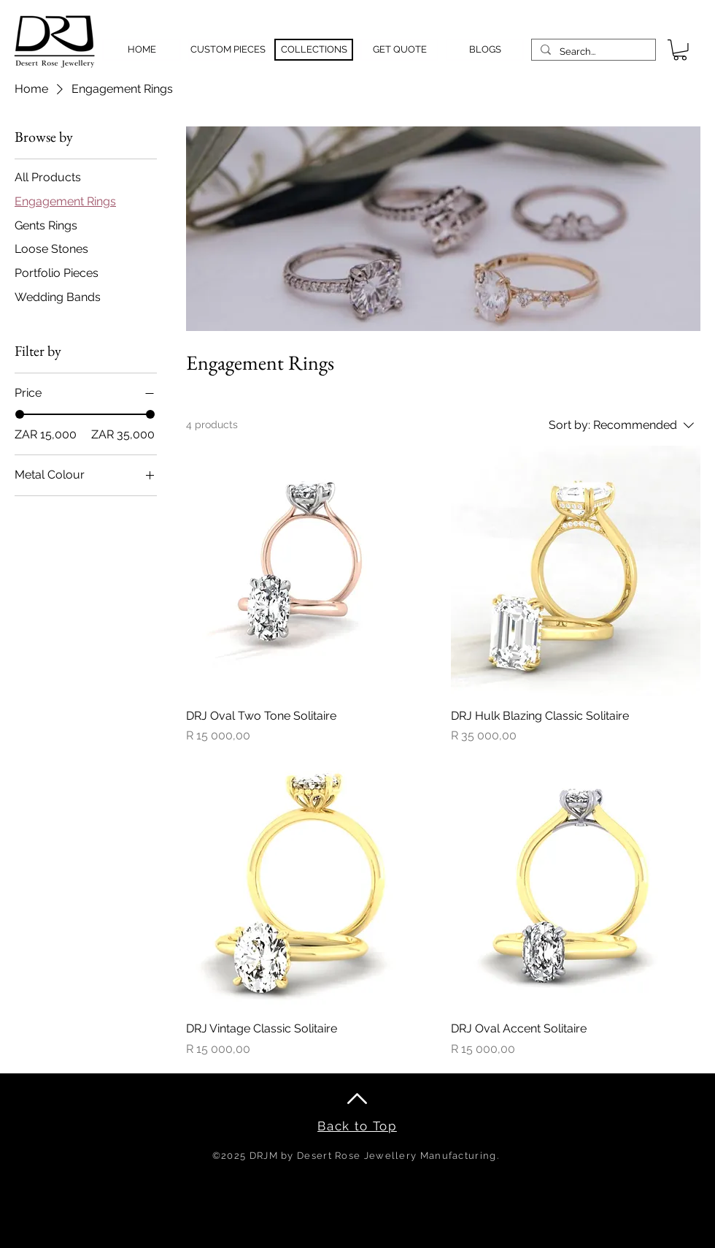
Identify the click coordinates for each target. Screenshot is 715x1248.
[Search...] (592, 51)
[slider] (19, 414)
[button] (680, 50)
